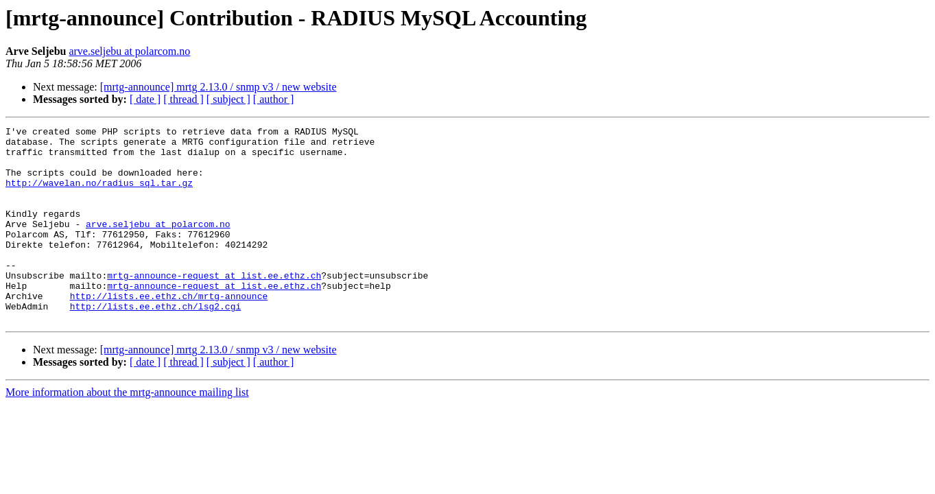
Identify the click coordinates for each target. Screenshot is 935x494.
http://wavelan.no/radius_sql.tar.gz (99, 195)
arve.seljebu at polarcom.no (129, 51)
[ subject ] (228, 99)
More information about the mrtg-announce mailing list (127, 431)
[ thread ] (183, 99)
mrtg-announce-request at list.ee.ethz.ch (214, 306)
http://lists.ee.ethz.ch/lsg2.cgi (155, 343)
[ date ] (145, 99)
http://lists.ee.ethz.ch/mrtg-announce (169, 331)
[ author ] (273, 99)
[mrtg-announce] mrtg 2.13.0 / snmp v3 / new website (218, 87)
